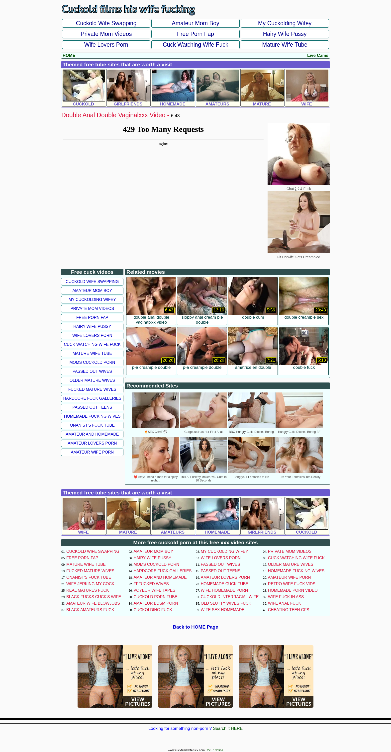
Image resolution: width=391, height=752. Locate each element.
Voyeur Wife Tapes (154, 590)
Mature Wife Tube (284, 44)
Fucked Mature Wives (92, 389)
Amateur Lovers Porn (92, 443)
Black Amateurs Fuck (90, 610)
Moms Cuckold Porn (92, 362)
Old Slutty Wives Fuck (226, 603)
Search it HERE (228, 728)
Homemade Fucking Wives (92, 416)
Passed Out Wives (92, 371)
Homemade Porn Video (293, 590)
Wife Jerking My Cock (90, 584)
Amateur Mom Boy (195, 23)
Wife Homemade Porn (224, 590)
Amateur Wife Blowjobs (93, 603)
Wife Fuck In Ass (286, 597)
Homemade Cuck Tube (224, 584)
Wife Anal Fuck (284, 603)
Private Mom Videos (106, 34)
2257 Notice (215, 750)
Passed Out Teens (92, 407)
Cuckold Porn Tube (156, 597)
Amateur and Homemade (92, 434)
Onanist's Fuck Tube (92, 425)
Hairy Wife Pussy (284, 34)
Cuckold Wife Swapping (106, 23)
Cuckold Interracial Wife (230, 597)
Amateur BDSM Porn (156, 603)
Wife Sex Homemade (222, 610)
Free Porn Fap (195, 34)
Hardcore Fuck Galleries (92, 398)
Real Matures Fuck (87, 590)
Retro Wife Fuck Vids (291, 584)
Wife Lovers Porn (106, 44)
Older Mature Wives (92, 380)
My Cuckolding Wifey (285, 23)
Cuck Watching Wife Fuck (195, 44)
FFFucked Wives (151, 584)
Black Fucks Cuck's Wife (93, 597)
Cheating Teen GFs (288, 610)
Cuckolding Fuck (153, 610)
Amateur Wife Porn (92, 452)
